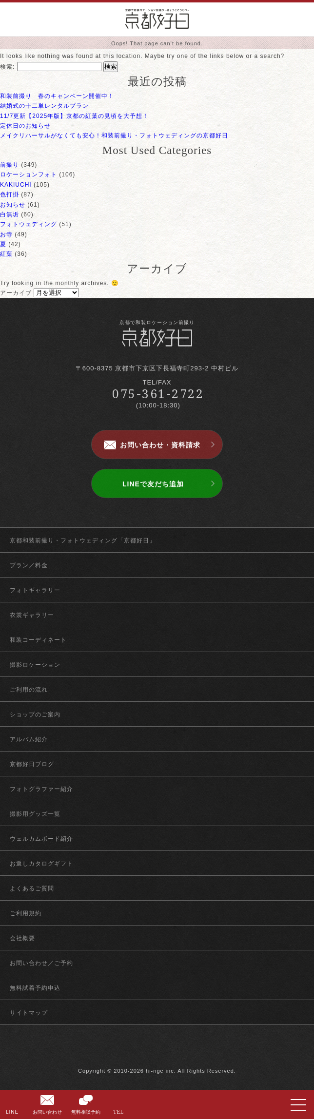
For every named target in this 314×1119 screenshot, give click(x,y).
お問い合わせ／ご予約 (41, 963)
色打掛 (9, 194)
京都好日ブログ (32, 764)
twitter (157, 1050)
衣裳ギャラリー (32, 615)
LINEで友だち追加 (153, 484)
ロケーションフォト (28, 174)
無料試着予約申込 (35, 987)
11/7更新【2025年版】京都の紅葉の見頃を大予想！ (74, 116)
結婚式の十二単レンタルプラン (44, 105)
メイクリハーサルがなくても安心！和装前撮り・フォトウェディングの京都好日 (114, 135)
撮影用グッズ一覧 (35, 813)
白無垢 (9, 214)
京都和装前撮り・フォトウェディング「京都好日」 (83, 540)
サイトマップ (29, 1012)
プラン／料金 (29, 565)
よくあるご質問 (32, 888)
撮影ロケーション (35, 664)
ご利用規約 (25, 913)
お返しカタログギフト (41, 863)
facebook (140, 1050)
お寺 (6, 234)
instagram (174, 1050)
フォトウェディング (28, 224)
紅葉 (6, 254)
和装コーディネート (38, 640)
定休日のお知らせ (25, 125)
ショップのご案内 (35, 714)
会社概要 (22, 938)
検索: (7, 66)
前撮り (9, 164)
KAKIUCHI (16, 184)
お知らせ (12, 204)
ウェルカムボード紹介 (41, 838)
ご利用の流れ (29, 689)
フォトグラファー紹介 (41, 789)
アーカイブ (16, 292)
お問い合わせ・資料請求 (160, 445)
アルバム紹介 (29, 739)
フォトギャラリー (35, 590)
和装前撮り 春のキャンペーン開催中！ (57, 96)
